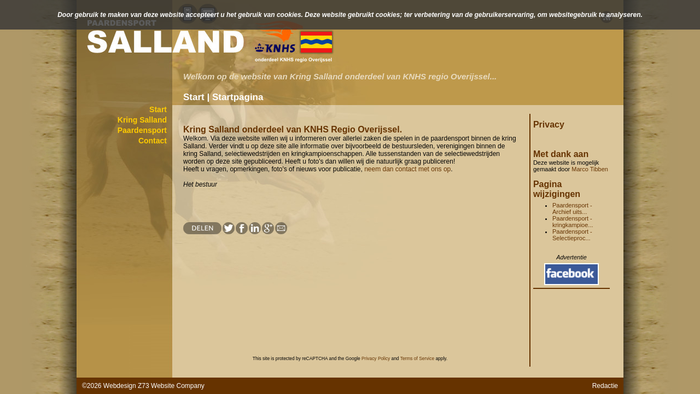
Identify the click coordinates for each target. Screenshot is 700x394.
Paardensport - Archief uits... (572, 208)
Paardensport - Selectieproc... (572, 234)
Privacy (548, 124)
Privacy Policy (375, 358)
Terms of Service (417, 358)
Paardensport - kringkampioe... (572, 221)
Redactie (605, 386)
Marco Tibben (589, 169)
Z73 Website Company (171, 386)
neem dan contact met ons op (407, 169)
